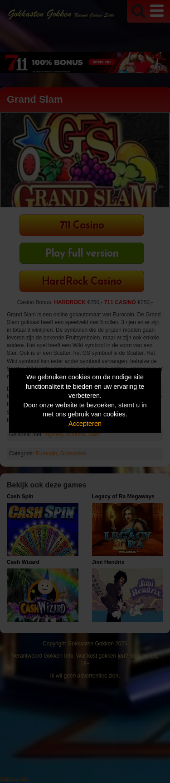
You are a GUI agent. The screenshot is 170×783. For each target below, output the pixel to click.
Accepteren (85, 423)
